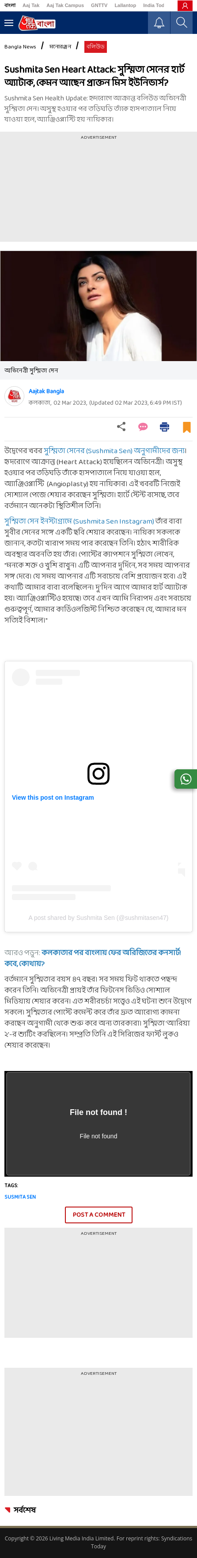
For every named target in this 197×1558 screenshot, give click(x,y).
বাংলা (9, 5)
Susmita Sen (20, 1197)
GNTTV (99, 5)
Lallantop (125, 5)
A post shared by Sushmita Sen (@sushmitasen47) (99, 917)
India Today (156, 5)
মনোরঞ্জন (60, 47)
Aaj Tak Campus (65, 5)
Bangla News (20, 47)
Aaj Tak (31, 5)
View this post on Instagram (53, 797)
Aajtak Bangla (46, 392)
